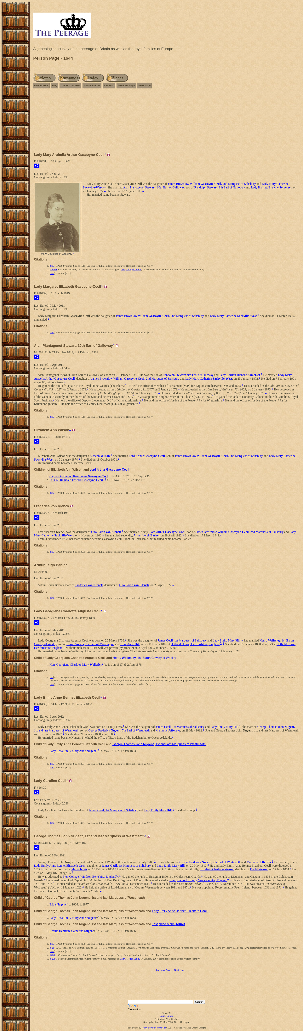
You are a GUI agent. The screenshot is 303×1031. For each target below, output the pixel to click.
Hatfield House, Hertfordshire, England (195, 644)
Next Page (144, 85)
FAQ (54, 85)
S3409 (53, 269)
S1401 (53, 955)
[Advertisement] (166, 122)
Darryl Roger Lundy (131, 269)
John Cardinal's (148, 1028)
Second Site (160, 1028)
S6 (51, 677)
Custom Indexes (70, 85)
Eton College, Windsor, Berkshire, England (89, 876)
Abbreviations (92, 85)
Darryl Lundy (166, 1015)
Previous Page (126, 85)
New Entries (41, 85)
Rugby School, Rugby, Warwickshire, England (198, 880)
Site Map (109, 85)
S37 (52, 265)
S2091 (53, 958)
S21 (52, 947)
